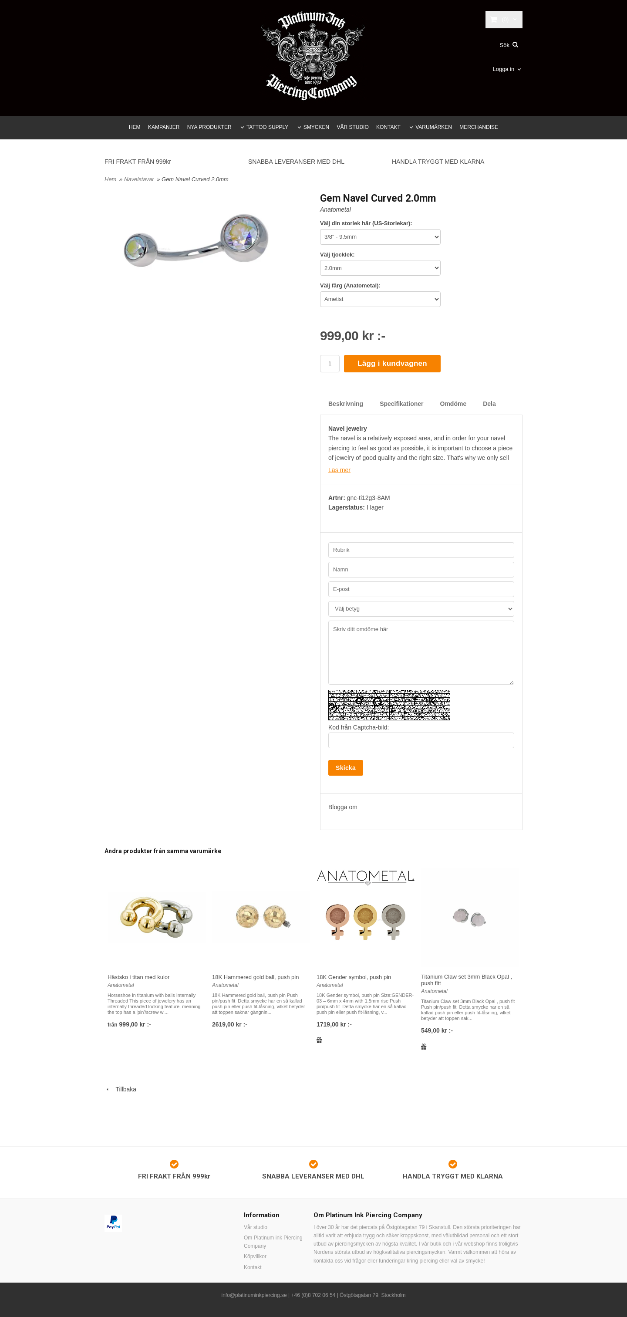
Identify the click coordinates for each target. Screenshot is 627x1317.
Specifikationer (401, 403)
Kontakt (253, 1267)
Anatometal (335, 209)
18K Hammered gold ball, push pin (255, 977)
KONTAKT (388, 127)
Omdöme (453, 403)
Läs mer (339, 469)
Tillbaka (120, 1089)
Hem (110, 179)
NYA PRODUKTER (209, 127)
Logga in (503, 69)
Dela (489, 403)
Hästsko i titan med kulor (138, 977)
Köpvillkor (255, 1256)
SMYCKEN (316, 127)
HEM (135, 127)
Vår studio (255, 1227)
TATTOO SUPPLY (267, 127)
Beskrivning (345, 403)
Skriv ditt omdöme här (421, 652)
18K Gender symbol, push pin (354, 977)
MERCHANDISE (478, 127)
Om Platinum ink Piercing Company (273, 1242)
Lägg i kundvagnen (392, 363)
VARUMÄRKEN (433, 127)
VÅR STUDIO (352, 127)
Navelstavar (139, 179)
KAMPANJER (163, 127)
